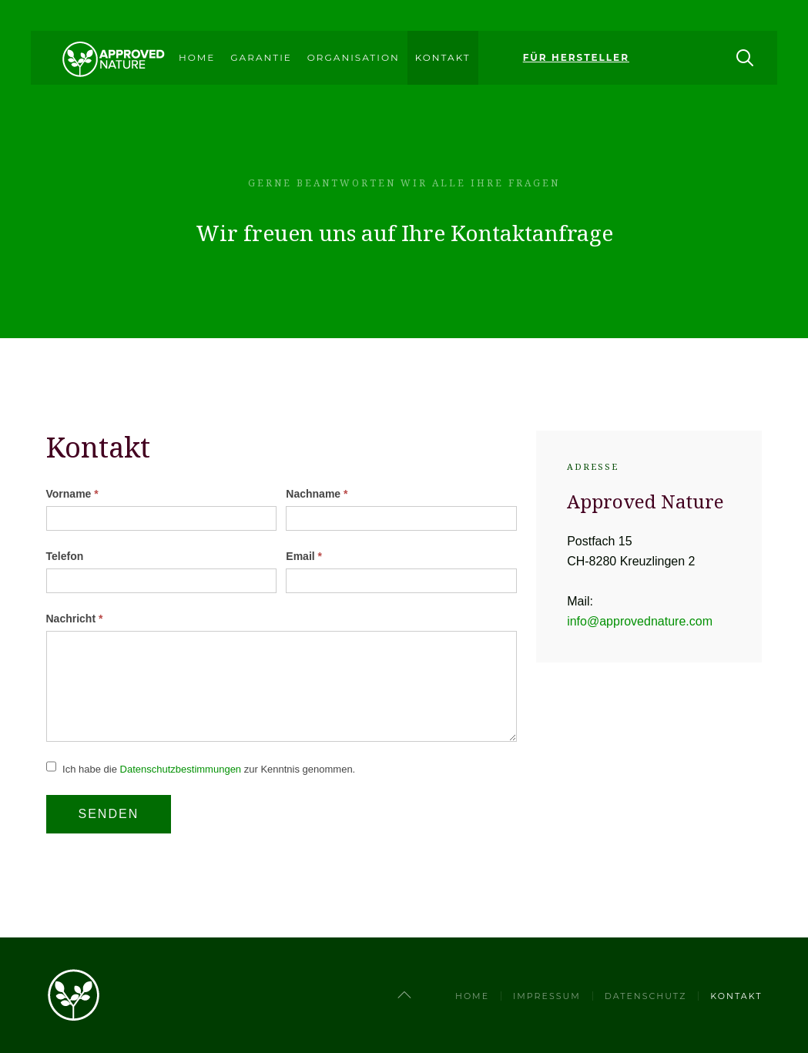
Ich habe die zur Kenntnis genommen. (201, 769)
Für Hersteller (576, 57)
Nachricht (74, 618)
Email (304, 556)
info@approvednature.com (639, 621)
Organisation (353, 57)
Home (197, 57)
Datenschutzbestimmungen (181, 769)
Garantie (260, 57)
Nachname (316, 494)
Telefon (65, 556)
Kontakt (443, 57)
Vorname (72, 494)
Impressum (547, 996)
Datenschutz (646, 996)
